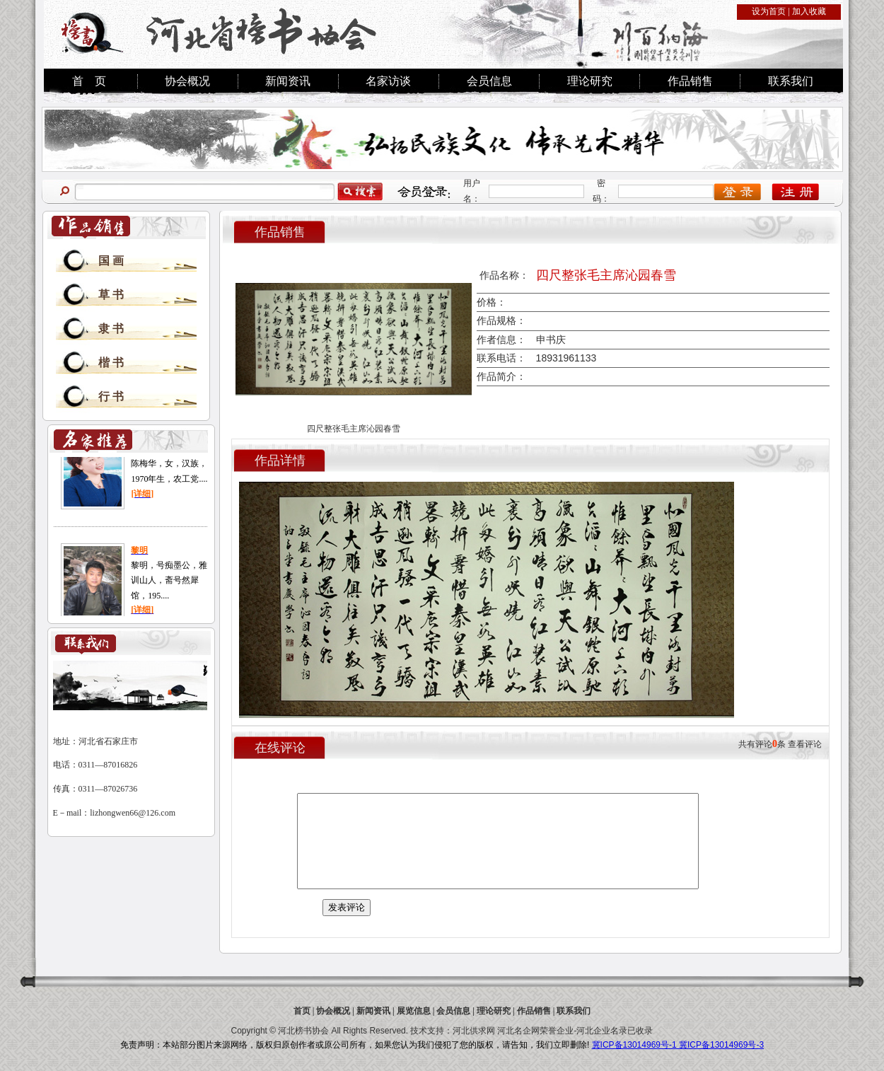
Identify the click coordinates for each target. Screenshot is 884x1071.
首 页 (89, 81)
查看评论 (805, 744)
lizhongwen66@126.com (132, 813)
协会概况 (187, 81)
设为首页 (769, 11)
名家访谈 (388, 81)
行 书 (111, 396)
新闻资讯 (287, 81)
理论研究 (589, 81)
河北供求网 (474, 1031)
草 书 (111, 295)
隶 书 (111, 329)
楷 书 (111, 363)
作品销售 (690, 81)
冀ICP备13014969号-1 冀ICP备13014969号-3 (678, 1045)
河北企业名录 (601, 1031)
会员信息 (489, 81)
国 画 (111, 261)
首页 (301, 1011)
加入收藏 (809, 11)
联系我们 (790, 81)
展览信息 (414, 1011)
